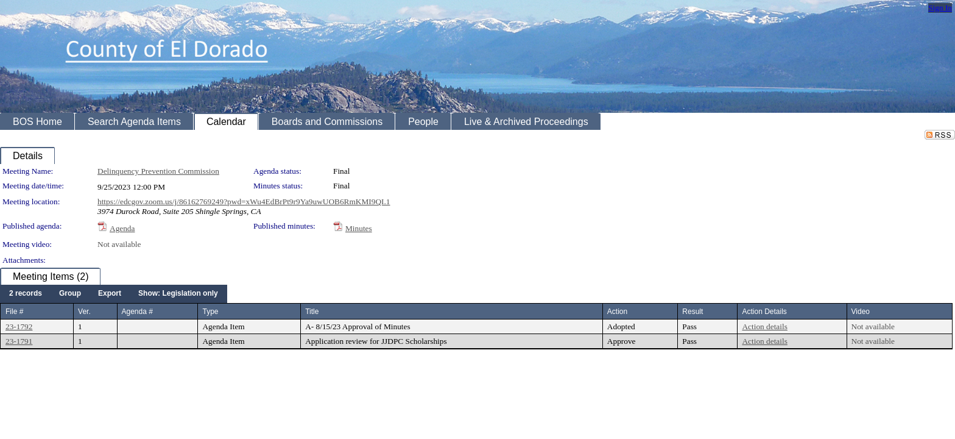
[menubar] (113, 294)
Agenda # (137, 311)
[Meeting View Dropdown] (178, 294)
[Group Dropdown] (70, 294)
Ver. (84, 311)
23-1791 (18, 341)
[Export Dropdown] (110, 294)
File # (14, 311)
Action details (764, 326)
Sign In (940, 7)
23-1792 (18, 326)
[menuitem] (26, 293)
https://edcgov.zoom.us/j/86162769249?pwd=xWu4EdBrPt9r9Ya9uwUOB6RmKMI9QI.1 (243, 201)
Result (692, 311)
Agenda (122, 228)
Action (617, 311)
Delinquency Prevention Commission (158, 171)
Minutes (358, 228)
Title (312, 311)
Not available (119, 244)
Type (210, 311)
